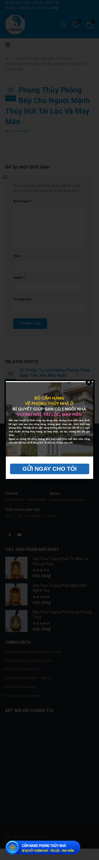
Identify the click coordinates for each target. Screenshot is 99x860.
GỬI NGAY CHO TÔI (49, 468)
